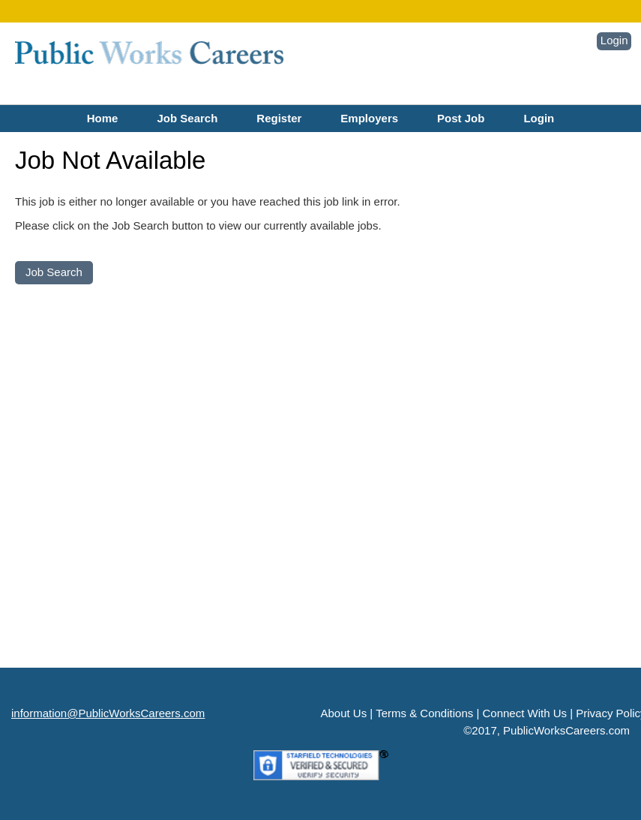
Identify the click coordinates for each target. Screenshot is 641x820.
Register (278, 118)
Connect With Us (524, 713)
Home (102, 118)
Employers (369, 118)
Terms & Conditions (424, 713)
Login (614, 40)
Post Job (460, 118)
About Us (344, 713)
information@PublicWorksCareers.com (108, 713)
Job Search (187, 118)
